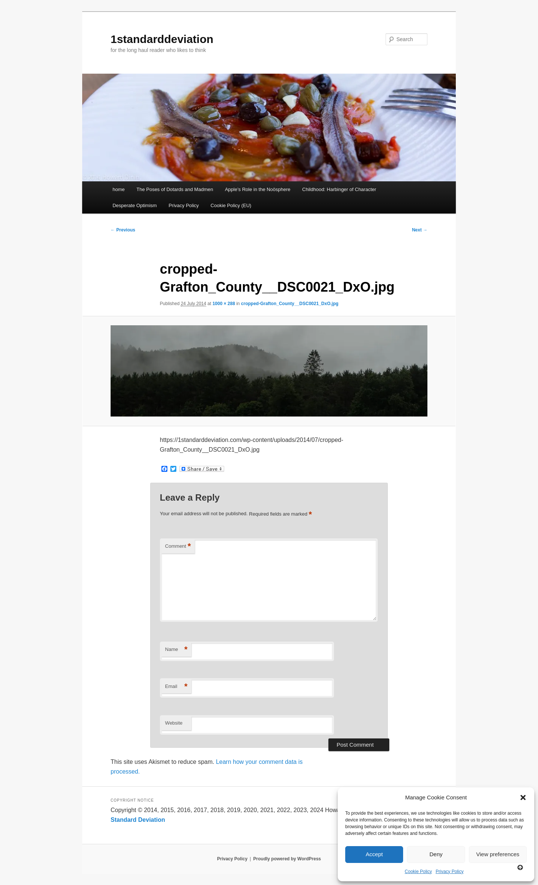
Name (176, 649)
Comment (178, 546)
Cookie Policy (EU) (231, 205)
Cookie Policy (418, 871)
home (118, 189)
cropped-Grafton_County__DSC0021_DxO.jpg (289, 303)
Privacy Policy (450, 871)
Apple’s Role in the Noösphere (257, 189)
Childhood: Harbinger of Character (339, 189)
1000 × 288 (224, 303)
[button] (523, 797)
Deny (435, 854)
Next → (419, 230)
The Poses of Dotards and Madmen (174, 189)
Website (174, 723)
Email (176, 686)
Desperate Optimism (134, 205)
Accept (374, 854)
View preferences (498, 854)
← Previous (123, 230)
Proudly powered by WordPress (287, 858)
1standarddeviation (162, 39)
